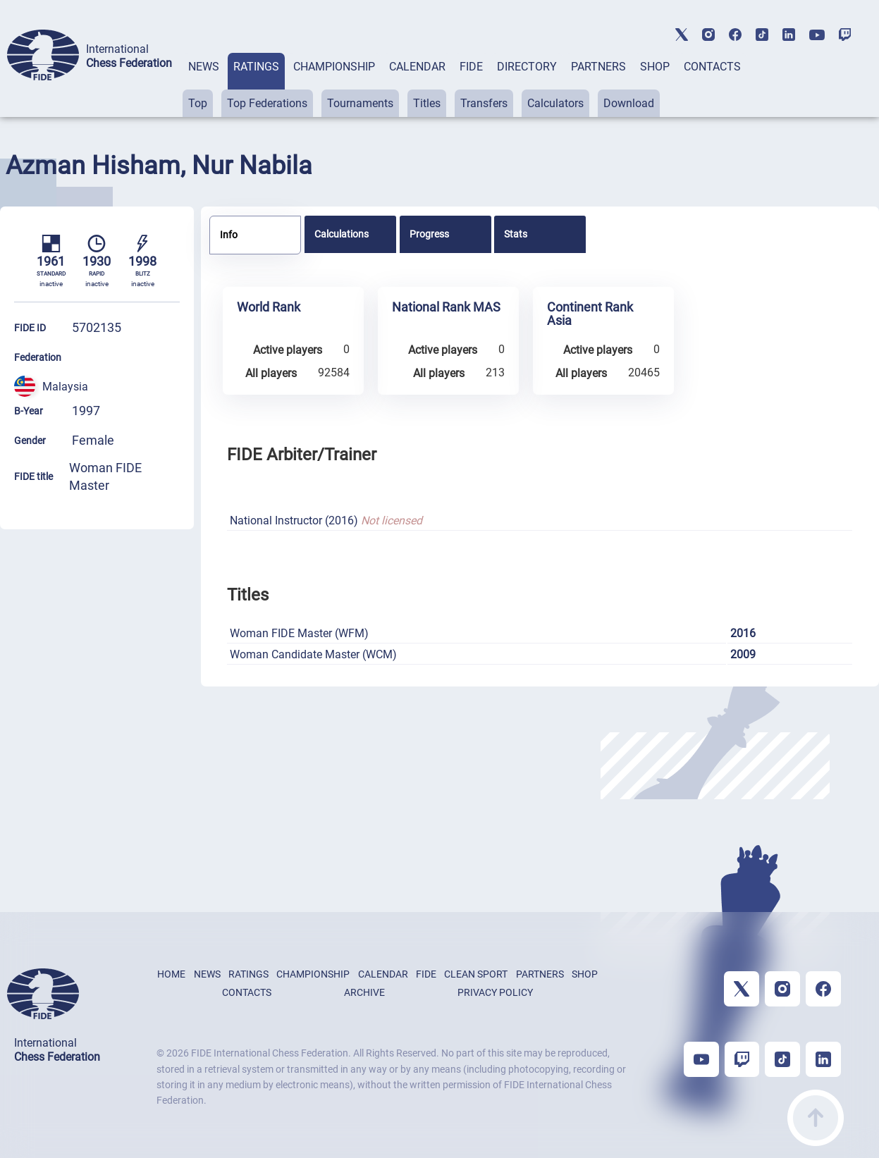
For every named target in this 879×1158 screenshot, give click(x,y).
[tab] (204, 85)
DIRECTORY (527, 66)
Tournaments (360, 103)
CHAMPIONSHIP (334, 66)
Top (197, 103)
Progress (429, 234)
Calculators (555, 103)
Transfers (484, 103)
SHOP (655, 66)
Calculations (341, 234)
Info (229, 234)
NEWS (203, 66)
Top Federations (267, 103)
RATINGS (256, 66)
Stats (515, 234)
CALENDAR (417, 66)
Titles (427, 103)
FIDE (471, 66)
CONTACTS (712, 66)
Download (628, 103)
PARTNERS (598, 66)
